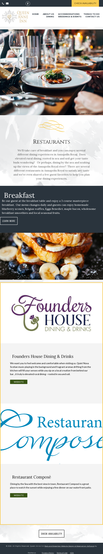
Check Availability (85, 3)
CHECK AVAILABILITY (51, 531)
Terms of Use (62, 551)
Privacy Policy (48, 551)
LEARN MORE (8, 218)
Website (19, 379)
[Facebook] (29, 3)
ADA (72, 551)
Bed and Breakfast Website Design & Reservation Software (69, 544)
